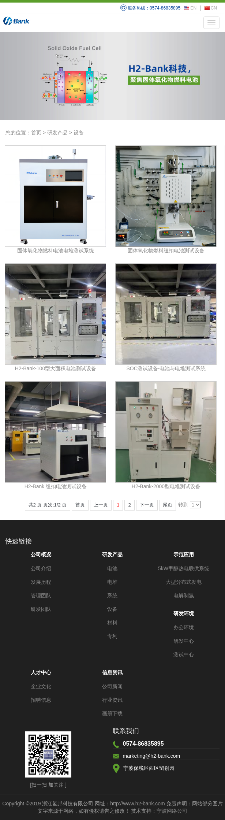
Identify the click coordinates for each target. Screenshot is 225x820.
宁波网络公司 (172, 811)
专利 (112, 636)
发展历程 (41, 582)
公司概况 (41, 554)
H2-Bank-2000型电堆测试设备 (166, 486)
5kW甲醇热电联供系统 (183, 568)
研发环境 (183, 613)
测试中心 (183, 654)
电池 (112, 568)
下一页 (147, 505)
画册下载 (112, 713)
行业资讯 (112, 700)
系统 (112, 595)
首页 (36, 133)
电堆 (112, 582)
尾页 (167, 505)
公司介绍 (41, 568)
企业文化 (41, 686)
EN (190, 8)
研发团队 (41, 609)
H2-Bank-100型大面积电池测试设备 (56, 368)
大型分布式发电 (184, 582)
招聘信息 (41, 700)
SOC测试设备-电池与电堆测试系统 (166, 368)
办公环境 (183, 627)
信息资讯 (112, 672)
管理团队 (41, 595)
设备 (79, 133)
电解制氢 (183, 595)
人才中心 (41, 672)
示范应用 (183, 554)
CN (211, 8)
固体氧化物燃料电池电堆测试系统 (55, 250)
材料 (112, 623)
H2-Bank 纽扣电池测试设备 (56, 486)
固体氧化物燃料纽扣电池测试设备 (166, 250)
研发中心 (183, 641)
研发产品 (57, 133)
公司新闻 (112, 686)
